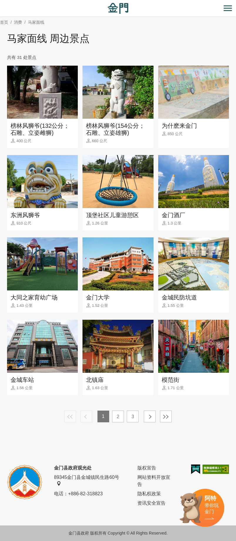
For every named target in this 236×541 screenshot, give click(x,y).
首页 (4, 22)
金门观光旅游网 (118, 8)
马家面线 (36, 22)
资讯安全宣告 (151, 503)
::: (2, 3)
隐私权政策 (149, 493)
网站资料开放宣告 (153, 481)
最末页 (166, 416)
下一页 (150, 416)
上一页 (86, 416)
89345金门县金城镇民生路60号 (86, 480)
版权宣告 (146, 467)
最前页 (70, 416)
